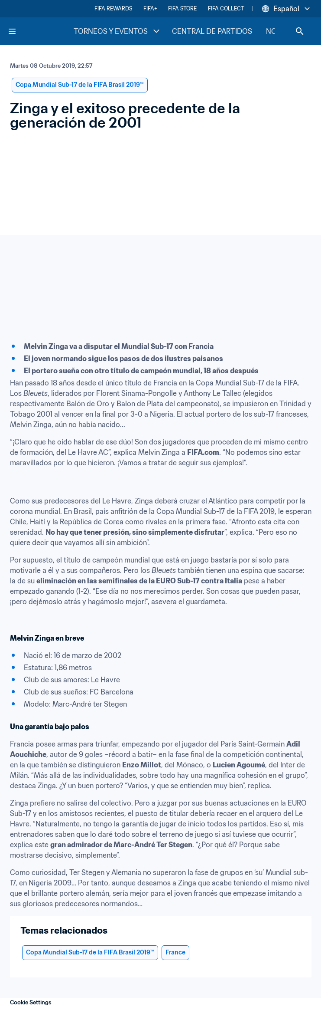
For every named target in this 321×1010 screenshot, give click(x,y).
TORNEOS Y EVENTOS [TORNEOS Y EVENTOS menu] (118, 31)
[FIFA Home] (40, 31)
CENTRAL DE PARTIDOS (212, 31)
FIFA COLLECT (226, 8)
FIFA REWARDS (113, 8)
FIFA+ (150, 8)
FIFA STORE (182, 8)
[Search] (300, 31)
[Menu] (12, 31)
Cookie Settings (31, 1002)
